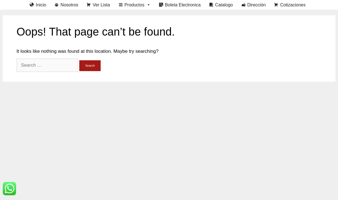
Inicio (41, 4)
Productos (137, 4)
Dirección (256, 4)
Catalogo (224, 4)
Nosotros (69, 4)
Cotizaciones (293, 4)
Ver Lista (101, 4)
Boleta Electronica (183, 4)
